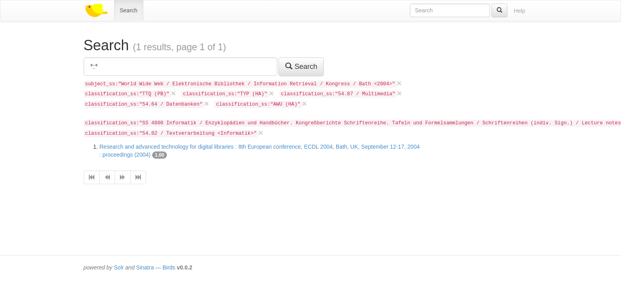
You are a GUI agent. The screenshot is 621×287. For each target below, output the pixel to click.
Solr (119, 267)
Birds (169, 267)
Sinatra (145, 267)
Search (128, 10)
